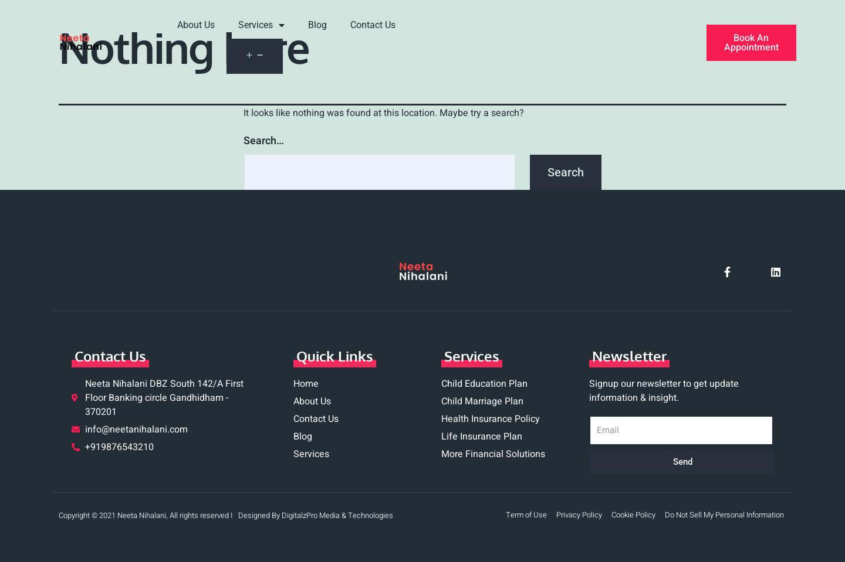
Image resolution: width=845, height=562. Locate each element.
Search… (264, 141)
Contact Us (373, 24)
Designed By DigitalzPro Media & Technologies (315, 515)
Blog (317, 24)
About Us (196, 24)
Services (261, 25)
